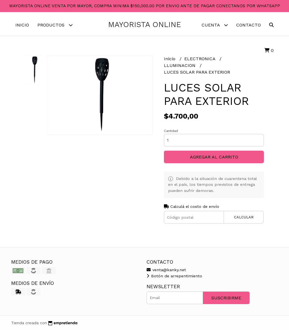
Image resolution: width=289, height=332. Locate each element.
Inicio (22, 25)
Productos (55, 25)
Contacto (248, 25)
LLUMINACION (180, 67)
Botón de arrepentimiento (174, 277)
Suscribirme (226, 299)
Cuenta (215, 25)
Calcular (244, 218)
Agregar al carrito (214, 158)
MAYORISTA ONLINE (144, 24)
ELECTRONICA (200, 60)
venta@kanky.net (166, 271)
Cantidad (171, 132)
